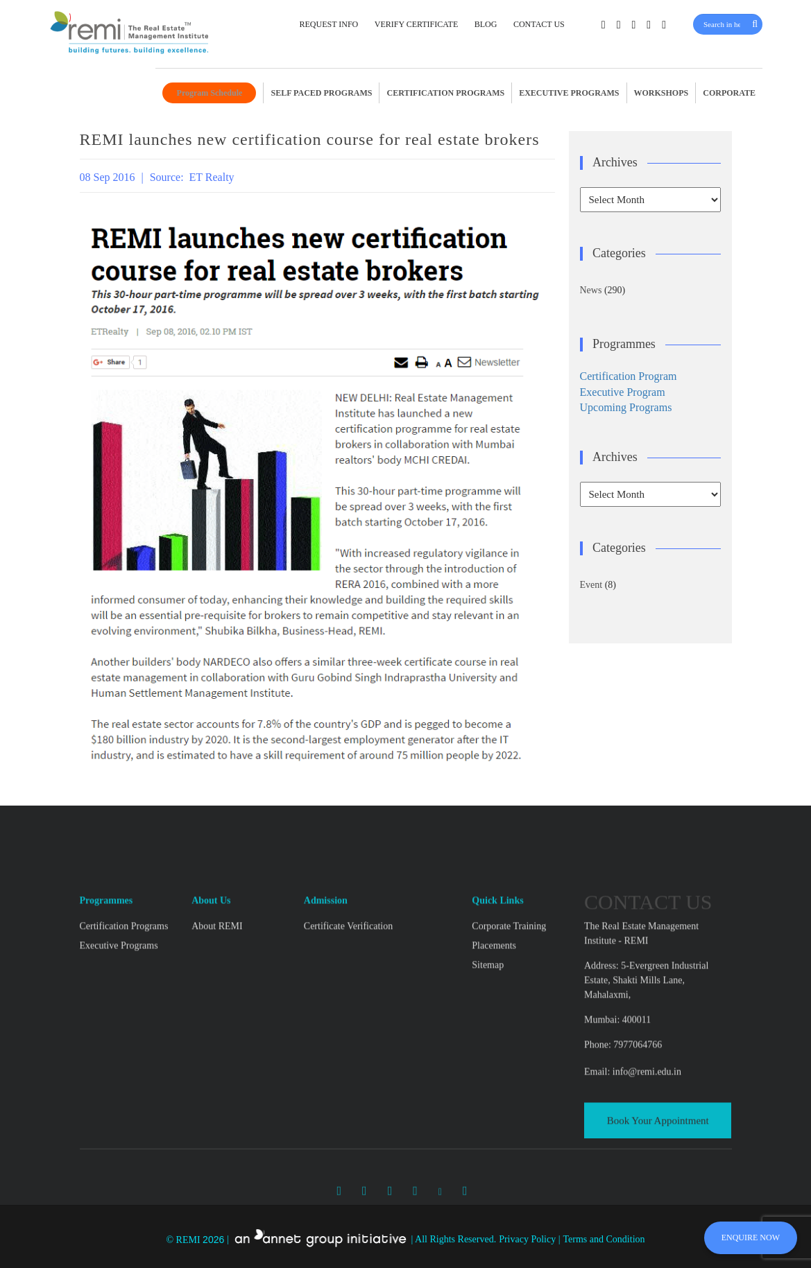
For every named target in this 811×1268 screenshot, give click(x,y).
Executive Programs (119, 1032)
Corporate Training (509, 1013)
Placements (494, 1032)
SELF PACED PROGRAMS (321, 93)
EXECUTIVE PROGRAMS (569, 93)
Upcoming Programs (626, 407)
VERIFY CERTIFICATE (417, 24)
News (591, 290)
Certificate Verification (348, 1013)
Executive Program (622, 392)
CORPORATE (729, 93)
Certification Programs (124, 1013)
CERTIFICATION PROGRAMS (445, 93)
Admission (326, 987)
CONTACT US (539, 24)
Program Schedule (210, 93)
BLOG (486, 24)
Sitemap (488, 1052)
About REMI (217, 1013)
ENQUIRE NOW (751, 1237)
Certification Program (628, 376)
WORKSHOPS (661, 93)
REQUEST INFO (328, 24)
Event (591, 585)
